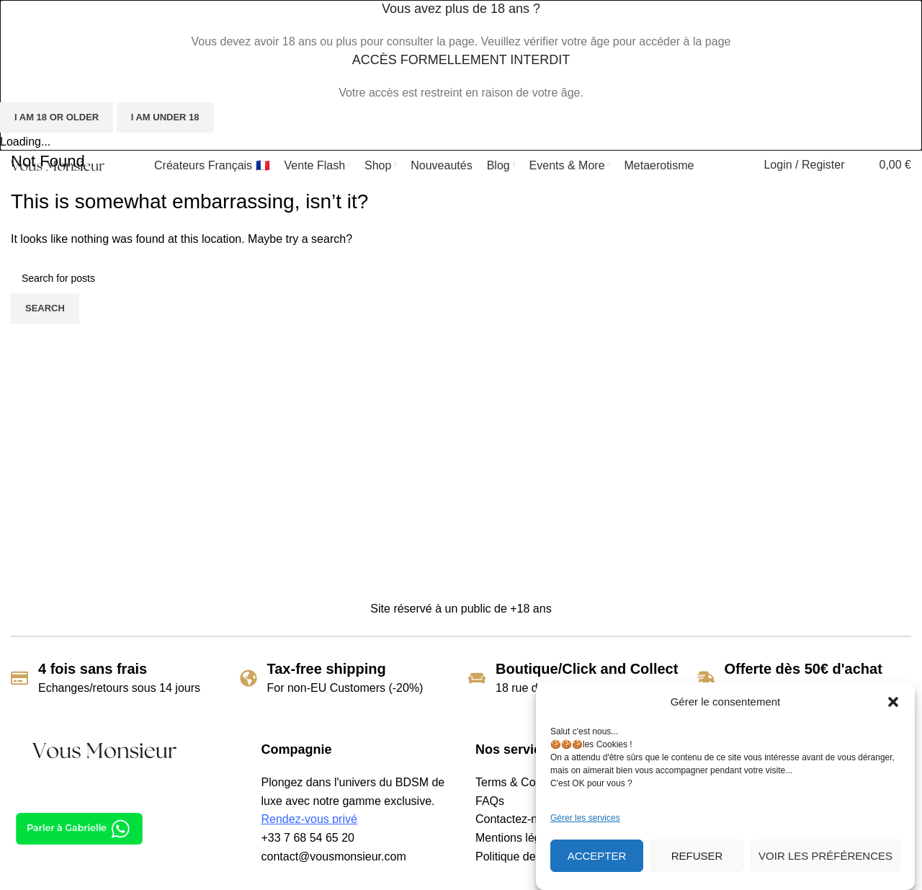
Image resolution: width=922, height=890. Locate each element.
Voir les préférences (825, 856)
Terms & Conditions (525, 782)
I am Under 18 (165, 117)
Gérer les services (585, 818)
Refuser (697, 856)
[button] (893, 702)
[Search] (743, 165)
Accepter (597, 856)
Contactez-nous (515, 819)
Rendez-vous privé (309, 819)
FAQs (489, 801)
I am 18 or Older (56, 117)
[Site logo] (57, 165)
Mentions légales (518, 838)
